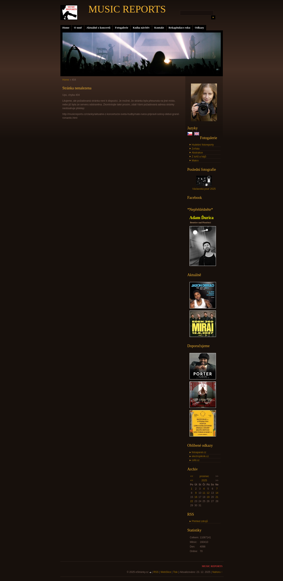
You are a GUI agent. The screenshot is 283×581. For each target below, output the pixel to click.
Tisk (175, 572)
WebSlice (166, 572)
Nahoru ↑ (217, 572)
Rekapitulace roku (179, 27)
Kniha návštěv (141, 27)
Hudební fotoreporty (203, 144)
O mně (78, 27)
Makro (195, 160)
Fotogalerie (121, 27)
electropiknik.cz (200, 456)
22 (191, 501)
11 (204, 492)
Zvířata (195, 148)
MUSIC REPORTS (127, 9)
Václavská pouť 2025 (204, 188)
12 (208, 492)
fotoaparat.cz (199, 452)
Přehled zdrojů (200, 521)
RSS (156, 572)
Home (66, 27)
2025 (204, 480)
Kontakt (159, 27)
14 (217, 492)
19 (208, 497)
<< (191, 476)
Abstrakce (197, 152)
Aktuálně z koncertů (98, 27)
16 (195, 497)
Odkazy (199, 27)
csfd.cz (195, 460)
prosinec (204, 476)
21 (217, 497)
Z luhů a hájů (199, 156)
